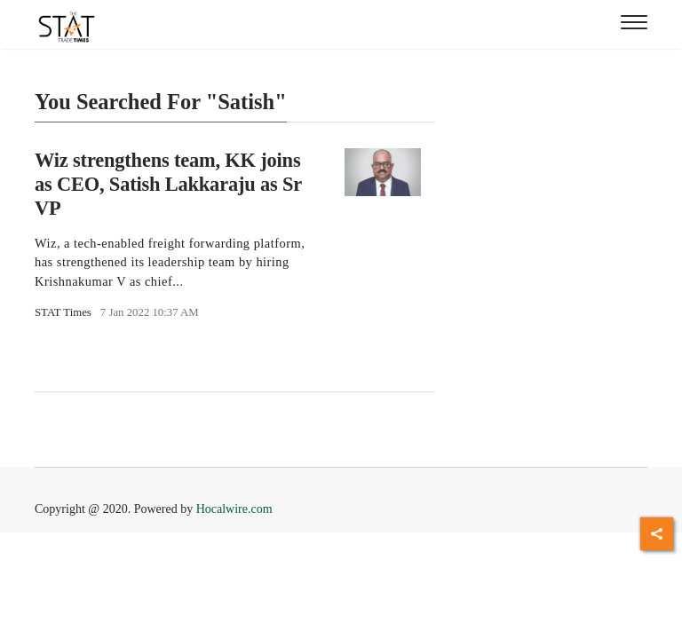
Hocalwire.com (234, 509)
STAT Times (63, 312)
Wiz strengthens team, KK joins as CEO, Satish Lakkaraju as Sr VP (168, 184)
